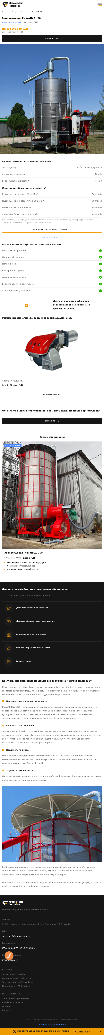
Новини (6, 1006)
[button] (54, 388)
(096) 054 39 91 (28, 948)
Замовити (52, 38)
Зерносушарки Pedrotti (14, 974)
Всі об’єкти (52, 421)
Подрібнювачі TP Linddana (16, 986)
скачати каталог (52, 237)
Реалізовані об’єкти (12, 1002)
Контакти (7, 1010)
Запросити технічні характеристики (52, 229)
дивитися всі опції (52, 394)
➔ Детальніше (82, 1032)
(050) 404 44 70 (10, 948)
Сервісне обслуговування (15, 998)
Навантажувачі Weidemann (16, 978)
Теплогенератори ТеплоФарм (17, 982)
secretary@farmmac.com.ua (16, 936)
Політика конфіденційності (52, 1024)
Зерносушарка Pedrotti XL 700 (23, 552)
